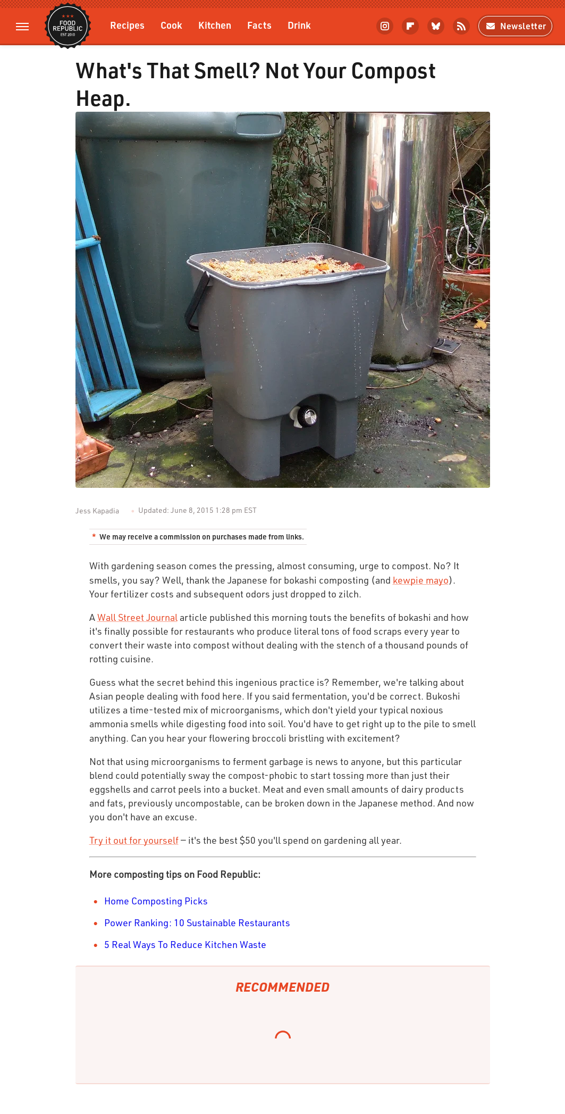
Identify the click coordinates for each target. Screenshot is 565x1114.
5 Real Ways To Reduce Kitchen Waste (185, 944)
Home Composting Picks (156, 901)
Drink (299, 25)
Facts (259, 25)
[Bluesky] (435, 26)
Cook (171, 25)
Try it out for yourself (134, 840)
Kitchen (214, 25)
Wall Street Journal (137, 617)
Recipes (127, 25)
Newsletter (515, 25)
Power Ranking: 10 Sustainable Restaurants (197, 922)
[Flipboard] (410, 26)
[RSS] (461, 26)
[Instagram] (384, 26)
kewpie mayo (421, 580)
